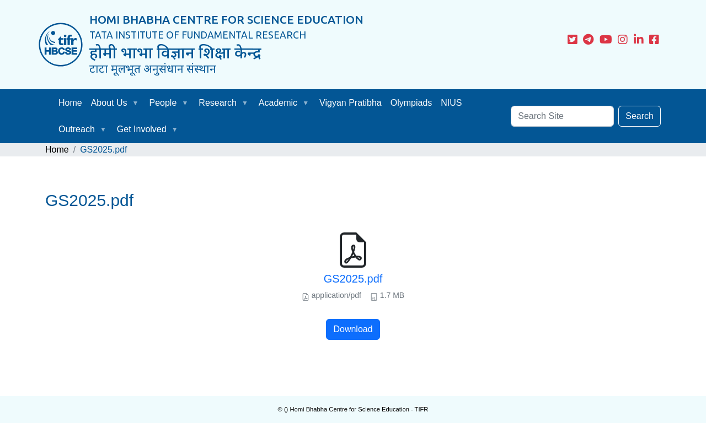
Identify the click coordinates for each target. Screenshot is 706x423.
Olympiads (411, 102)
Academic (278, 102)
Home (70, 102)
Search (639, 116)
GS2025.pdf (353, 279)
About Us (109, 102)
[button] (138, 103)
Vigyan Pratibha (350, 102)
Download (352, 329)
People (163, 102)
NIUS (451, 102)
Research (217, 102)
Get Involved (142, 129)
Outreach (76, 129)
